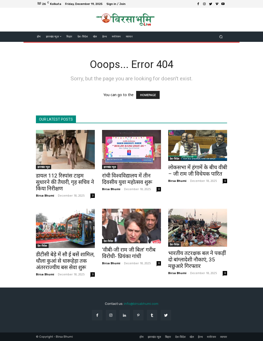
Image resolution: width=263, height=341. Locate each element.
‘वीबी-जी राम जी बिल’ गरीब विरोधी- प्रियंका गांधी (129, 253)
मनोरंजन (211, 337)
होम (142, 337)
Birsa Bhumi (45, 195)
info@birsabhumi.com (141, 304)
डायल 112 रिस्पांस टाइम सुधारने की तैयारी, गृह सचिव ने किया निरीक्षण (65, 182)
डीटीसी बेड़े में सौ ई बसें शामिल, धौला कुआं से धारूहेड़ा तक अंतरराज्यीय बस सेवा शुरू (65, 260)
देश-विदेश (174, 158)
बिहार (168, 337)
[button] (221, 37)
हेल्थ (200, 337)
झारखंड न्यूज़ (43, 167)
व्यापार (223, 337)
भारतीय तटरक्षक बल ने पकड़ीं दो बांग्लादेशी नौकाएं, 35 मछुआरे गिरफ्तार (197, 259)
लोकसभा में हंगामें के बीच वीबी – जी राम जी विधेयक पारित (197, 170)
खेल (192, 337)
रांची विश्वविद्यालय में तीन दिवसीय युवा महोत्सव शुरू (127, 179)
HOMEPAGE (148, 95)
